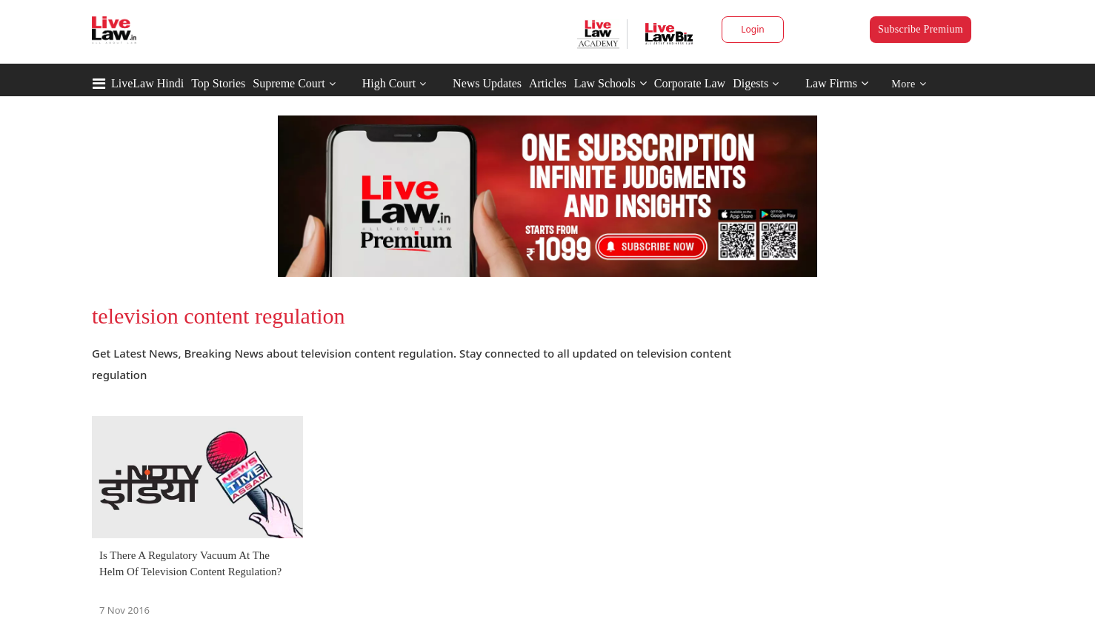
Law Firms (836, 83)
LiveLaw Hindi (147, 83)
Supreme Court (288, 83)
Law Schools (610, 83)
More (908, 84)
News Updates (487, 83)
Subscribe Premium (920, 29)
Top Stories (218, 83)
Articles (548, 83)
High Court (389, 83)
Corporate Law (689, 83)
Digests (750, 83)
